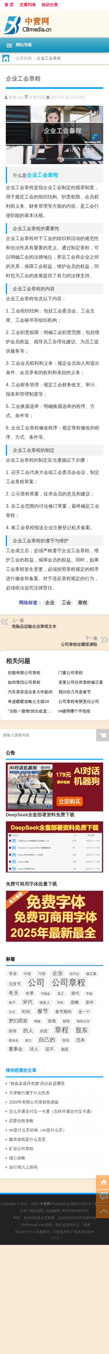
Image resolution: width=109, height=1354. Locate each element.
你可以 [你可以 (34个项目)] (74, 973)
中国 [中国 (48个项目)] (27, 974)
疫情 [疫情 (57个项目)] (12, 1031)
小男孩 (54, 1238)
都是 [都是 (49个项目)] (65, 1049)
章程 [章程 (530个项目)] (62, 1030)
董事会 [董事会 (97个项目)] (16, 1048)
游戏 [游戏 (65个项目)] (52, 1021)
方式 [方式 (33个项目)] (12, 1012)
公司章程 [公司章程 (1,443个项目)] (68, 982)
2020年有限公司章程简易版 (34, 1102)
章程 (53, 175)
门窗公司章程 (70, 672)
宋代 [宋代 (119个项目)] (28, 1002)
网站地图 (37, 1211)
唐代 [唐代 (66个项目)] (75, 993)
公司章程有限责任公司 (78, 701)
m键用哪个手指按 (74, 711)
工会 (42, 175)
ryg (21, 97)
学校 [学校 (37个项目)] (89, 993)
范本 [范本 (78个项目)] (80, 1040)
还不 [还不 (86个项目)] (49, 1048)
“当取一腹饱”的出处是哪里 (31, 711)
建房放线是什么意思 (27, 1139)
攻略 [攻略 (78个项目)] (74, 1002)
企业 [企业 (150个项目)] (57, 973)
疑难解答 (53, 1211)
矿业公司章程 (21, 1148)
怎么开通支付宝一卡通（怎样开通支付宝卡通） (51, 1111)
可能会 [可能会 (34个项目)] (45, 993)
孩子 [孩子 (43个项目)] (12, 1003)
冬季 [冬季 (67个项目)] (30, 993)
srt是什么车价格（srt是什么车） (38, 1130)
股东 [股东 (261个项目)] (82, 1030)
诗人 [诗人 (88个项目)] (34, 1048)
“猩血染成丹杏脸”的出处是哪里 (37, 1083)
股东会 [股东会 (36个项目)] (13, 1040)
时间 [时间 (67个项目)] (26, 1011)
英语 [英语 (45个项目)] (65, 1040)
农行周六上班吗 (23, 1167)
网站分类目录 (81, 1204)
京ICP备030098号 (75, 1211)
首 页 (9, 4)
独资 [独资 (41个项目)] (66, 1021)
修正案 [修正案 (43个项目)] (91, 974)
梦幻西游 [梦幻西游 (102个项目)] (18, 1020)
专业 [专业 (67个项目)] (13, 973)
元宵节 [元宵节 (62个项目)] (15, 984)
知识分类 (50, 4)
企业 (32, 175)
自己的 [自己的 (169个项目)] (47, 1040)
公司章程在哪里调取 (79, 644)
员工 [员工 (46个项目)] (60, 993)
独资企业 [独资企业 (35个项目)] (83, 1021)
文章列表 (27, 4)
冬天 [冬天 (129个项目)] (14, 993)
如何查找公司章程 (24, 682)
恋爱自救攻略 (21, 1120)
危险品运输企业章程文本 (34, 626)
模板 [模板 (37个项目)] (37, 1021)
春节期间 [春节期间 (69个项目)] (63, 1011)
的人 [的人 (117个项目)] (28, 1030)
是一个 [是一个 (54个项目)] (84, 1012)
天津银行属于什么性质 (29, 1092)
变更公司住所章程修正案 (80, 682)
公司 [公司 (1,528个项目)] (36, 982)
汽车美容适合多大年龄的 (30, 692)
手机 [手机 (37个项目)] (60, 1002)
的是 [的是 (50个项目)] (44, 1031)
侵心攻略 (17, 1158)
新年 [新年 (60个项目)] (90, 1002)
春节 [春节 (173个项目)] (42, 1011)
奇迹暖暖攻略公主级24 (28, 701)
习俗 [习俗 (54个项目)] (41, 973)
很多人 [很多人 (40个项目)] (45, 1002)
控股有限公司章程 (24, 672)
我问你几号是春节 (74, 692)
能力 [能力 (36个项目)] (28, 1040)
